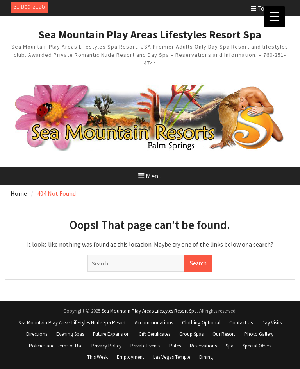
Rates (175, 345)
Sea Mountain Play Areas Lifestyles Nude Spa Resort (72, 322)
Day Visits (272, 322)
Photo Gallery (258, 334)
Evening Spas (70, 334)
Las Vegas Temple (171, 357)
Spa (230, 345)
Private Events (145, 345)
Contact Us (241, 322)
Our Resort (223, 334)
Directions (36, 334)
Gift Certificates (154, 334)
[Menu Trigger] (274, 16)
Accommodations (154, 322)
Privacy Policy (106, 345)
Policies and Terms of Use (55, 345)
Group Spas (191, 334)
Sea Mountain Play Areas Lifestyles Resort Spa (149, 34)
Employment (130, 357)
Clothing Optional (201, 322)
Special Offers (257, 345)
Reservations (203, 345)
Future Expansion (111, 334)
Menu (150, 175)
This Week (97, 357)
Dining (206, 357)
